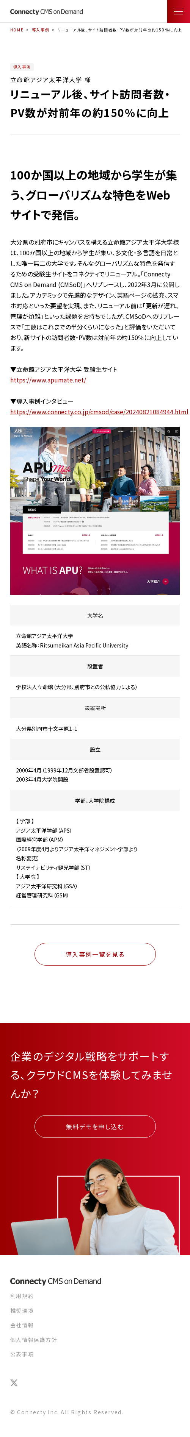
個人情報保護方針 (34, 1339)
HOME (17, 30)
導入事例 (40, 30)
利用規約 (22, 1296)
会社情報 (22, 1325)
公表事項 (22, 1354)
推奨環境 (22, 1310)
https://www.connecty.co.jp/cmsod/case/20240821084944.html (99, 411)
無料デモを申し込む (95, 1126)
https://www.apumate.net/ (48, 379)
